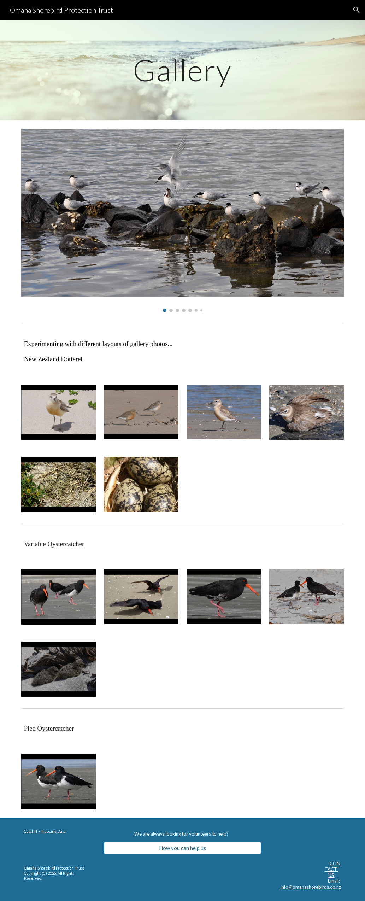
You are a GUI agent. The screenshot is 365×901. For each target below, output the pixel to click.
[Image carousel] (182, 220)
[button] (356, 9)
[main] (182, 70)
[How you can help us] (182, 848)
